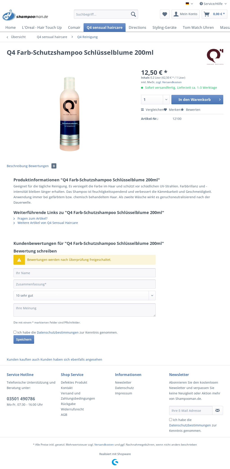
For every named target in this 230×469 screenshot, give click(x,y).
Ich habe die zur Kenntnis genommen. (67, 332)
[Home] (10, 27)
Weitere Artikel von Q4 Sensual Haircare (45, 223)
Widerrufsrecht (72, 409)
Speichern (23, 339)
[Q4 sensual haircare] (105, 27)
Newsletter (123, 382)
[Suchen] (133, 14)
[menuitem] (106, 16)
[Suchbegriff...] (106, 14)
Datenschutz (124, 388)
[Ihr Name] (84, 272)
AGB (64, 414)
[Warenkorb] (214, 14)
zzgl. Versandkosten (169, 82)
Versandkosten (104, 444)
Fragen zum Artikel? (30, 218)
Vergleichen (152, 109)
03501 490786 (21, 399)
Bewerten (190, 109)
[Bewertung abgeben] (84, 295)
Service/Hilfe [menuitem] (211, 4)
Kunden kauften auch (23, 359)
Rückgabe (68, 404)
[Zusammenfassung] (84, 284)
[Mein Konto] (186, 14)
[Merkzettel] (165, 14)
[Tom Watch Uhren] (198, 27)
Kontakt (67, 388)
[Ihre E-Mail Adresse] (190, 410)
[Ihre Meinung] (84, 310)
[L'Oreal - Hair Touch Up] (42, 27)
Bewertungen (42, 166)
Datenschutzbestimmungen (58, 332)
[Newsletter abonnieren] (217, 410)
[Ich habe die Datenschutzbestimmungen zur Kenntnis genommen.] (14, 332)
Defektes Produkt (74, 382)
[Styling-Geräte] (164, 27)
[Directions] (137, 27)
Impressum (123, 393)
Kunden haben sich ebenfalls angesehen (71, 359)
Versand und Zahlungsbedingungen (78, 396)
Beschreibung (17, 166)
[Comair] (74, 27)
